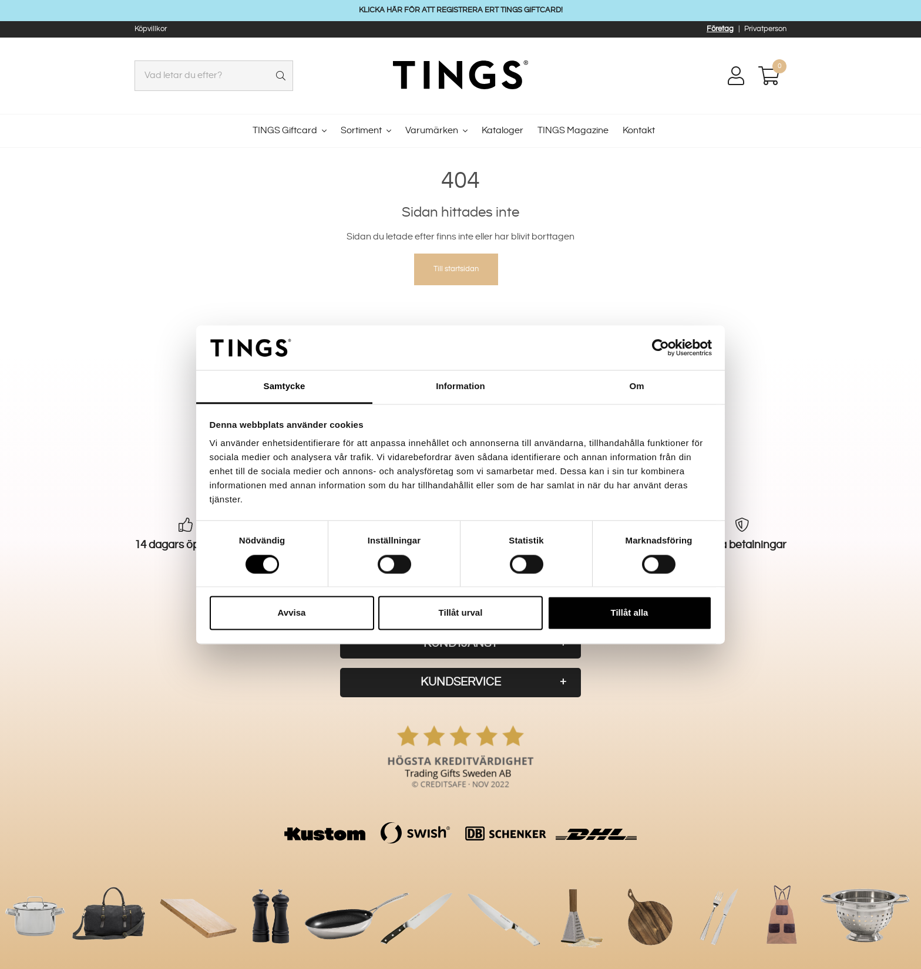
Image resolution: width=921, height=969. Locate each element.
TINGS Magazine (573, 131)
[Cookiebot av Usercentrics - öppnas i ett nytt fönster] (660, 347)
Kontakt (639, 131)
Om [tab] (636, 386)
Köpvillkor (151, 29)
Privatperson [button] (765, 29)
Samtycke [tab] (284, 386)
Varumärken (431, 131)
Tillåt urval (461, 613)
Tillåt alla (629, 613)
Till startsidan (456, 269)
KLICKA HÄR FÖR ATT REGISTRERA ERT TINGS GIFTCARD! (461, 10)
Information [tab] (460, 386)
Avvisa (292, 613)
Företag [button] (720, 29)
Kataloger (502, 131)
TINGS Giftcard (285, 131)
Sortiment (361, 131)
